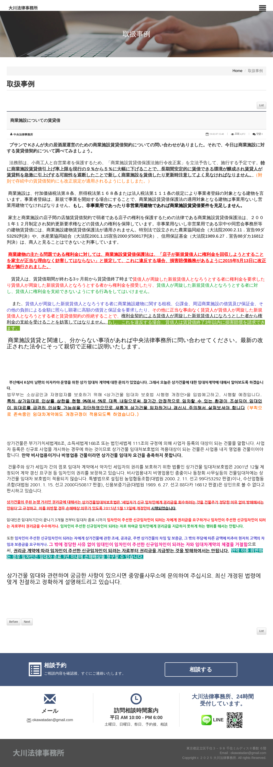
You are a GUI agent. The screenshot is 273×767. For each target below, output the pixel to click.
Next (27, 621)
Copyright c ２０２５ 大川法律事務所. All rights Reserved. (224, 758)
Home (238, 71)
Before (13, 621)
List (261, 105)
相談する (200, 669)
